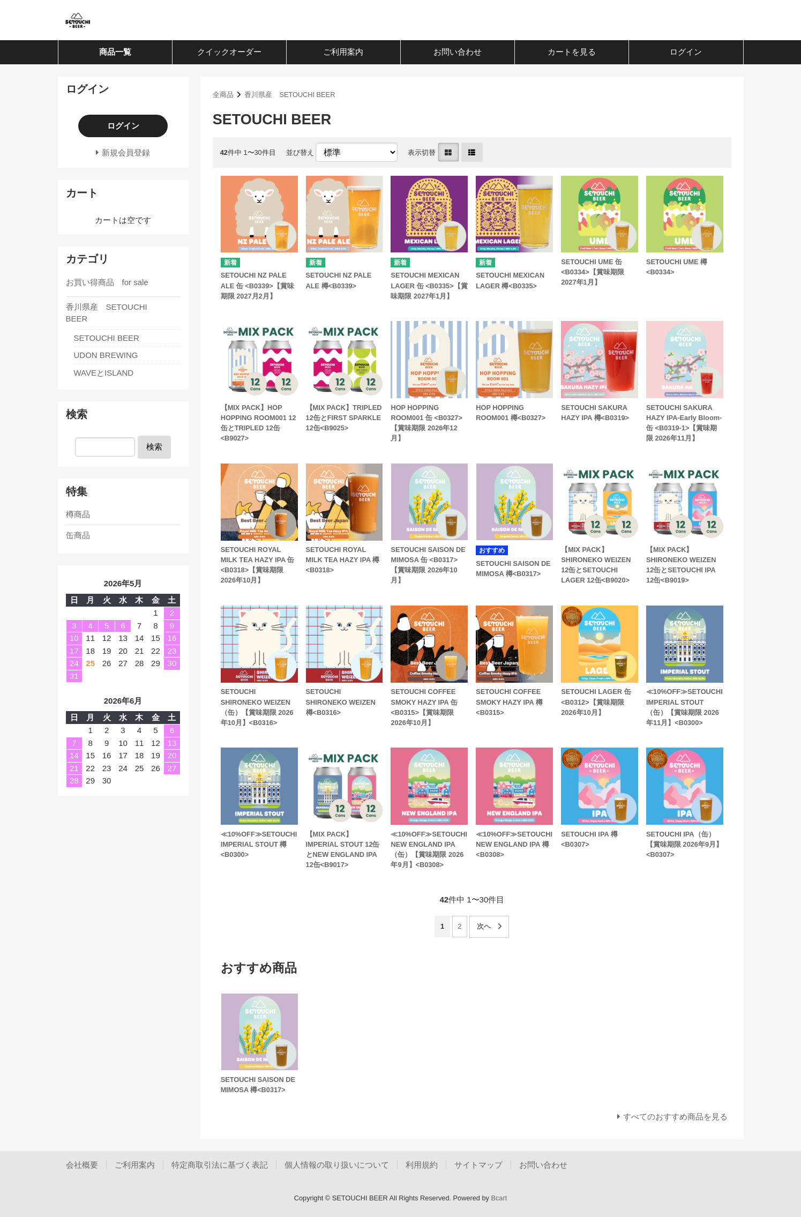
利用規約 (422, 1164)
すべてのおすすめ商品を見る (675, 1116)
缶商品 (78, 535)
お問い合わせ (457, 51)
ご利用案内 (343, 51)
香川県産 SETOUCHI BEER (289, 95)
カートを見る (572, 51)
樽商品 (78, 514)
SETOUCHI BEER (106, 337)
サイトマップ (478, 1164)
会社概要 (82, 1164)
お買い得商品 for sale (107, 282)
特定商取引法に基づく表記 (219, 1164)
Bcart (499, 1198)
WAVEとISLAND (104, 372)
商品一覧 (115, 51)
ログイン (686, 51)
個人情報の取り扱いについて (337, 1164)
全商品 (223, 95)
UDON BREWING (106, 355)
